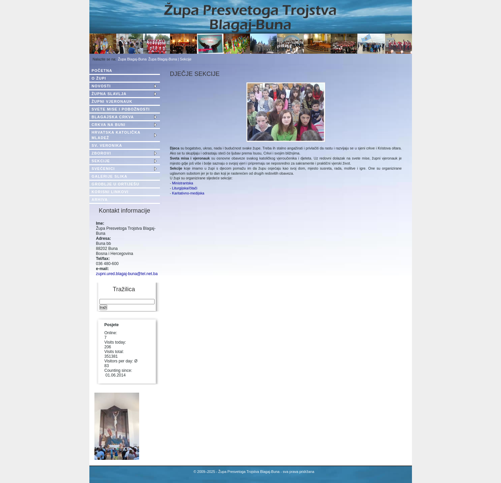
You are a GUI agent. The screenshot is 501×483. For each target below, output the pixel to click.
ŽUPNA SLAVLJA (109, 94)
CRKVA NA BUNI (109, 125)
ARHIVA (100, 199)
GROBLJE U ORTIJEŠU (115, 184)
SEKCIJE (101, 161)
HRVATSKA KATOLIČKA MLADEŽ (116, 135)
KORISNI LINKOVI (110, 192)
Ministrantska (182, 183)
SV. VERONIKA (107, 145)
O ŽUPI (99, 78)
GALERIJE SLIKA (109, 176)
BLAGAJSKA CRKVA (113, 117)
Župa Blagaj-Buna (132, 59)
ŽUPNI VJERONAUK (112, 101)
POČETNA (102, 71)
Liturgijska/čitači (184, 188)
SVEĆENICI (103, 169)
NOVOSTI (101, 86)
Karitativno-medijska (188, 193)
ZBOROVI (101, 153)
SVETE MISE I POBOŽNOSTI (121, 109)
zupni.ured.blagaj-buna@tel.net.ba (127, 273)
